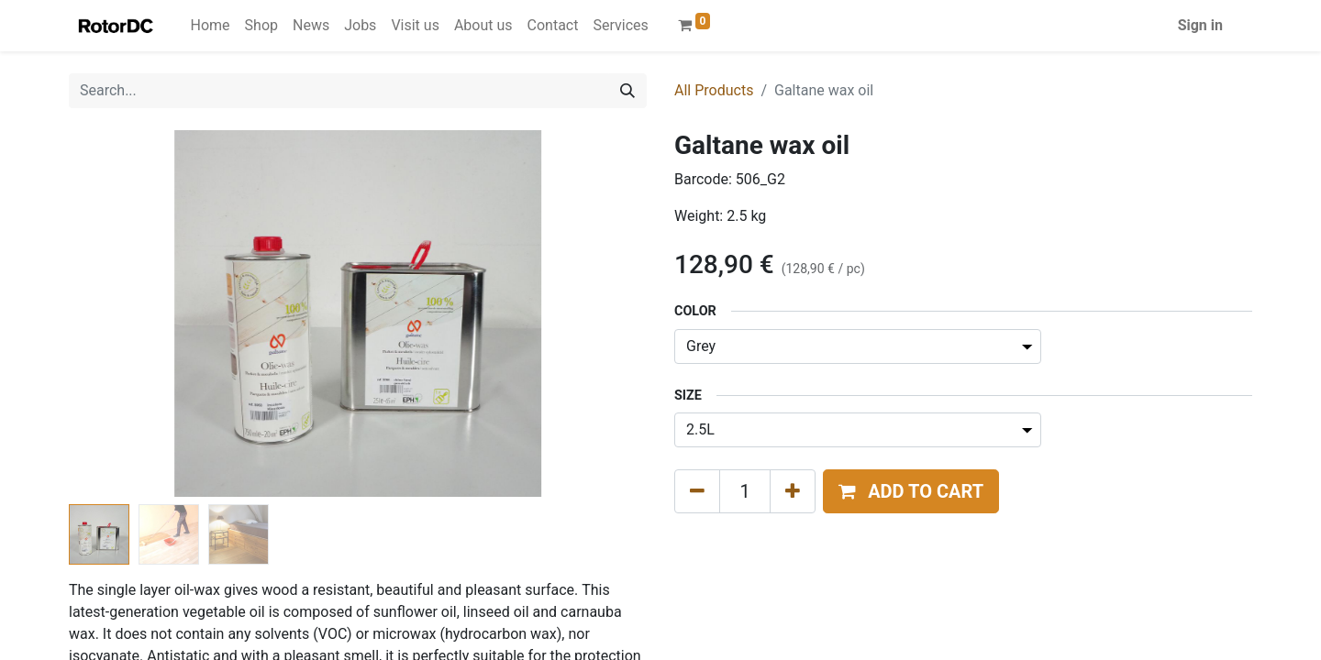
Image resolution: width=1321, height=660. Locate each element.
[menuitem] (210, 25)
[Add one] (793, 491)
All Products (713, 90)
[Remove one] (697, 491)
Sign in (1200, 25)
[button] (911, 491)
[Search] (627, 90)
